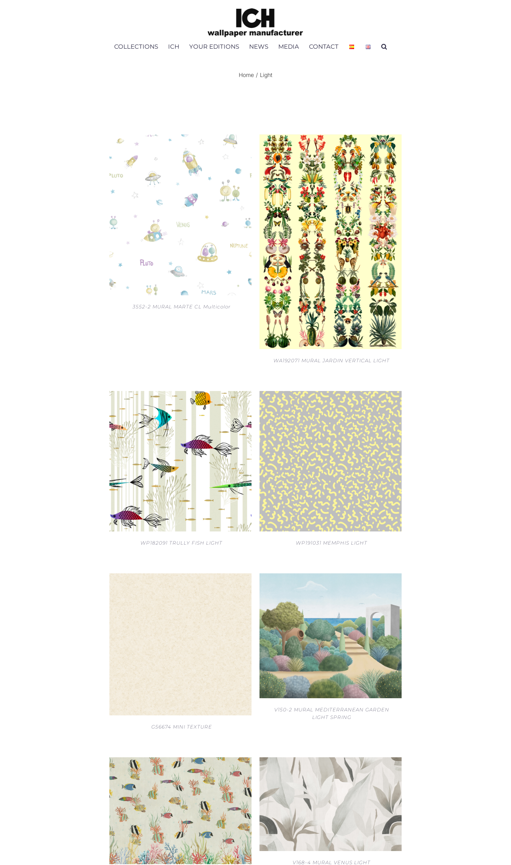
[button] (384, 46)
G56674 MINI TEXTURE (181, 727)
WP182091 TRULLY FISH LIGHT (181, 543)
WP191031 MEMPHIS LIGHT (331, 543)
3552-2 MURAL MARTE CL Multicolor (182, 307)
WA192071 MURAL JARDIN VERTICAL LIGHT (331, 360)
